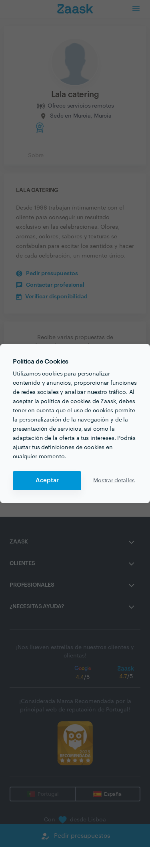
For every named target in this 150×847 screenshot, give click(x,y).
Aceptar (47, 480)
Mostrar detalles (114, 480)
